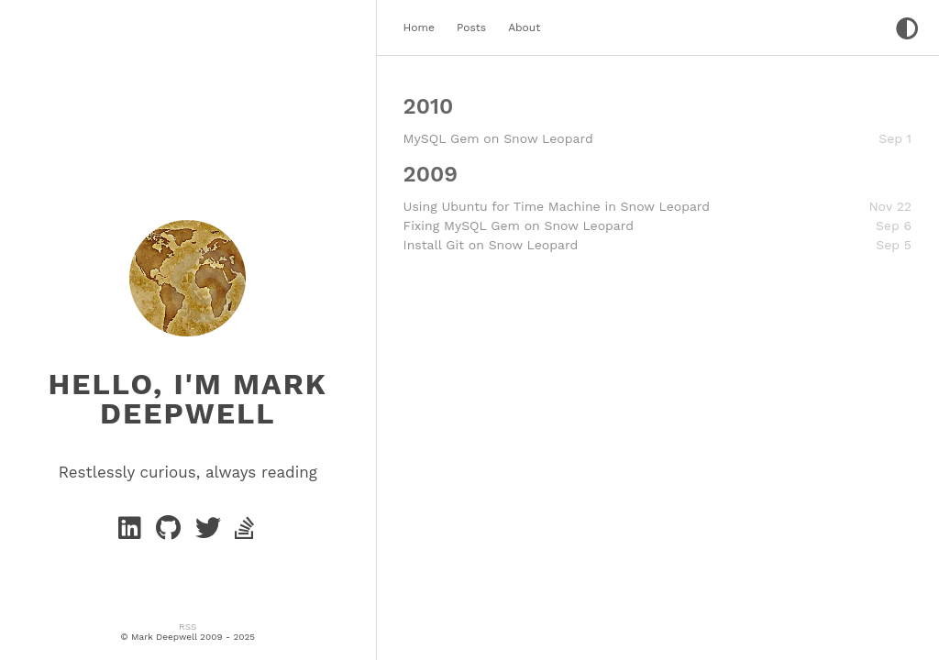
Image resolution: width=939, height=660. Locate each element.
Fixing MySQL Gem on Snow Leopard (518, 225)
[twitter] (211, 532)
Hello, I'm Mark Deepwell (188, 399)
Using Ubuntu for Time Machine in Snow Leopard (557, 206)
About (524, 27)
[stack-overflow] (246, 532)
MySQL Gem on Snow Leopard (498, 138)
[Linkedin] (133, 532)
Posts (471, 27)
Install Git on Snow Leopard (491, 244)
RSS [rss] (187, 627)
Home (419, 27)
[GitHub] (172, 532)
